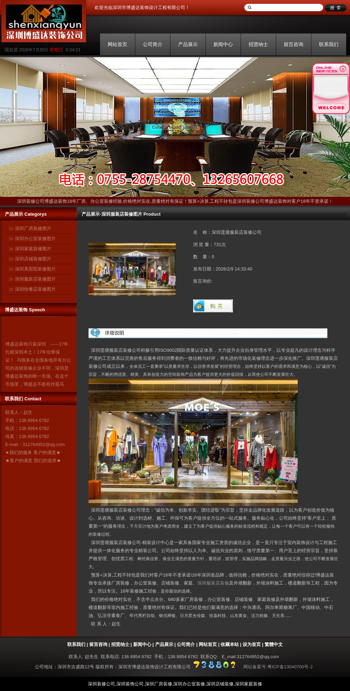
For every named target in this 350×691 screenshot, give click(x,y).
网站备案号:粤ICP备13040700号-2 (278, 666)
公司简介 (152, 44)
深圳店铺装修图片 (33, 258)
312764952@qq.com (44, 444)
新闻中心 (223, 44)
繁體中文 (274, 644)
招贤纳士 (258, 44)
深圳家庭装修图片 (33, 248)
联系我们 (328, 44)
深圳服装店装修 (213, 583)
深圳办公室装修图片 (35, 238)
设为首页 (252, 644)
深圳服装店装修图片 (35, 279)
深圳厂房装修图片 (33, 228)
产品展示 (188, 44)
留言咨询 (293, 44)
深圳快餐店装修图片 (35, 289)
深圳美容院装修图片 (35, 269)
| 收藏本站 (228, 644)
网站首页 (117, 44)
